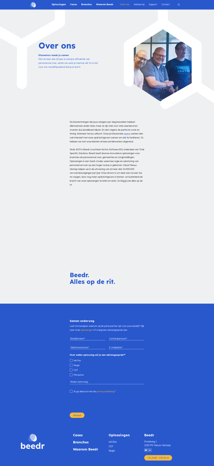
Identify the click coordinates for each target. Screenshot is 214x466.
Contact (165, 4)
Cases (73, 4)
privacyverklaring (105, 391)
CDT (111, 446)
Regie (112, 450)
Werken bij (139, 4)
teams (127, 133)
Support (153, 4)
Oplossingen (59, 4)
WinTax (113, 441)
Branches (86, 4)
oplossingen (87, 330)
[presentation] (90, 403)
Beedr (149, 435)
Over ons (124, 4)
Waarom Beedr (104, 4)
